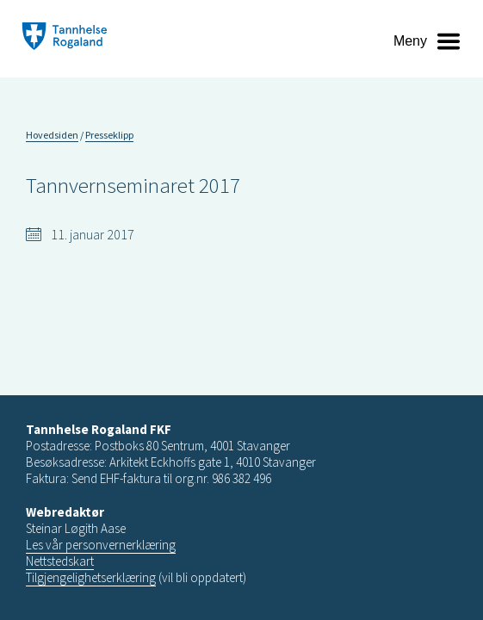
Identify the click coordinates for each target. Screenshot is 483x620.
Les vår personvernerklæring (101, 544)
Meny (410, 41)
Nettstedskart (60, 561)
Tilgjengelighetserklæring (91, 577)
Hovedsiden (52, 134)
